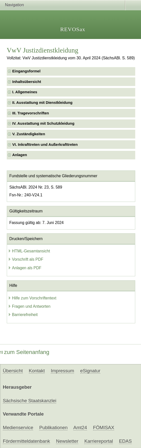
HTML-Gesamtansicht (29, 251)
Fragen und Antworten (29, 306)
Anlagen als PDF (24, 268)
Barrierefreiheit (23, 314)
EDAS (125, 441)
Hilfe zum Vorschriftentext (32, 298)
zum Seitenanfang (24, 352)
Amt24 (80, 427)
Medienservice (18, 427)
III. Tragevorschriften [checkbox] (30, 113)
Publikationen (53, 427)
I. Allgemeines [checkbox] (24, 92)
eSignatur (90, 370)
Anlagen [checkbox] (19, 155)
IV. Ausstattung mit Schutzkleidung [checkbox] (43, 123)
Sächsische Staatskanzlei (29, 400)
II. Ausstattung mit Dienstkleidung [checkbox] (42, 103)
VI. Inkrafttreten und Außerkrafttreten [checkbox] (45, 145)
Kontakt (37, 370)
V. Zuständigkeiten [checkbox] (28, 134)
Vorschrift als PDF (25, 259)
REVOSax (72, 29)
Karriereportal (98, 441)
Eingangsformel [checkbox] (26, 71)
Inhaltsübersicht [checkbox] (26, 82)
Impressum (62, 370)
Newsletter (67, 441)
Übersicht (13, 370)
